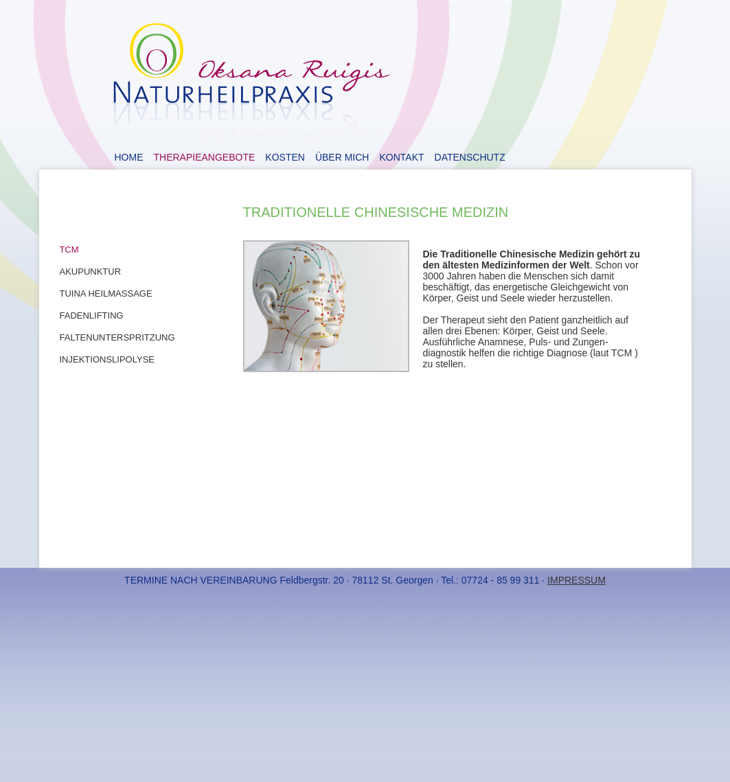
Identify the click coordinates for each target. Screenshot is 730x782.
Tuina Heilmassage (106, 293)
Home (129, 157)
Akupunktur (91, 271)
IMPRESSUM (576, 580)
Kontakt (401, 157)
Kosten (285, 157)
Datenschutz (470, 157)
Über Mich (342, 157)
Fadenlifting (92, 315)
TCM (69, 249)
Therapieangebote (204, 157)
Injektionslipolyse (107, 359)
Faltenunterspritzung (117, 337)
